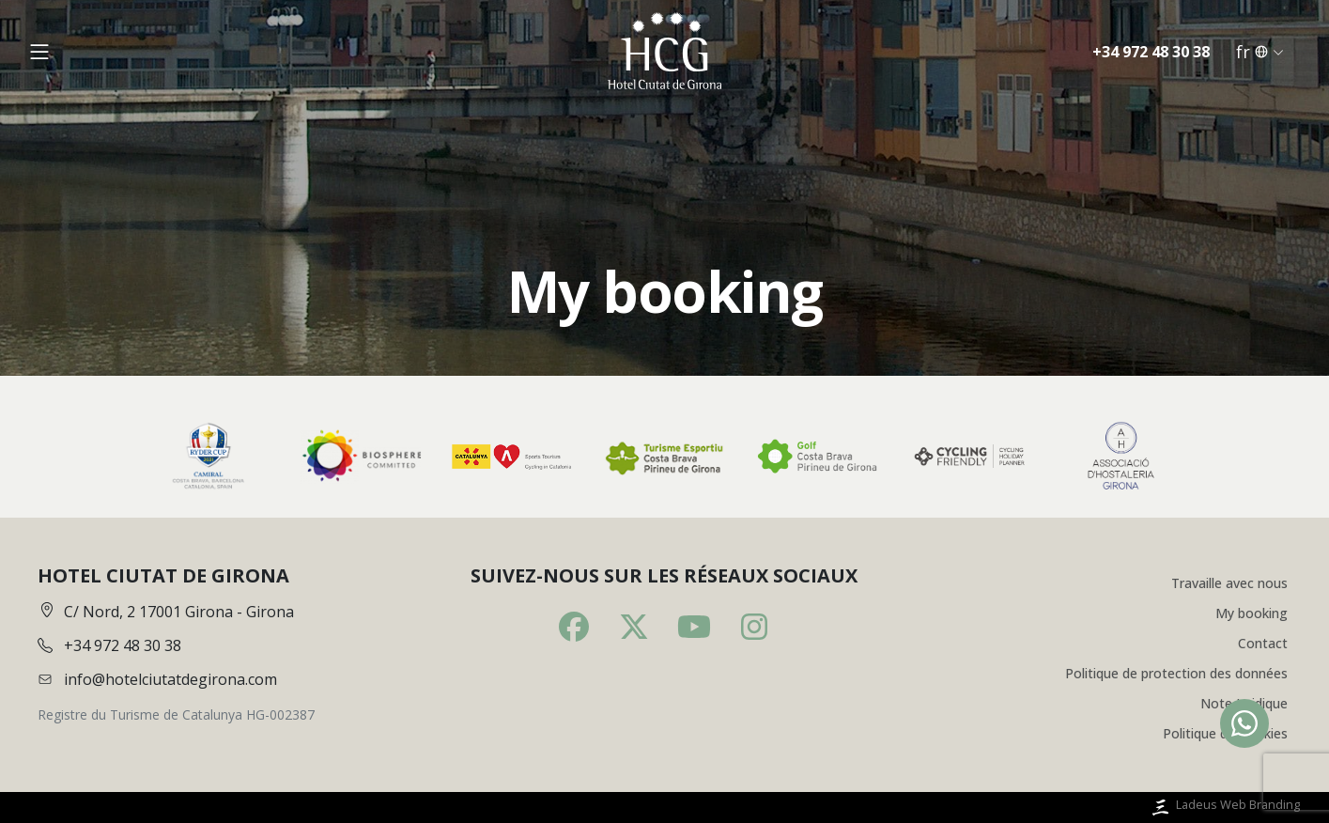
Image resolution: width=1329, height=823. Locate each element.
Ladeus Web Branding (1224, 807)
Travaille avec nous (1229, 583)
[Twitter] (634, 626)
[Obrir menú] (39, 53)
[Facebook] (574, 626)
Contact (1263, 643)
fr (1260, 53)
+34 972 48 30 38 (1151, 53)
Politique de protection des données (1176, 673)
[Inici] (664, 53)
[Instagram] (754, 626)
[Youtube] (694, 626)
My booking (1251, 613)
